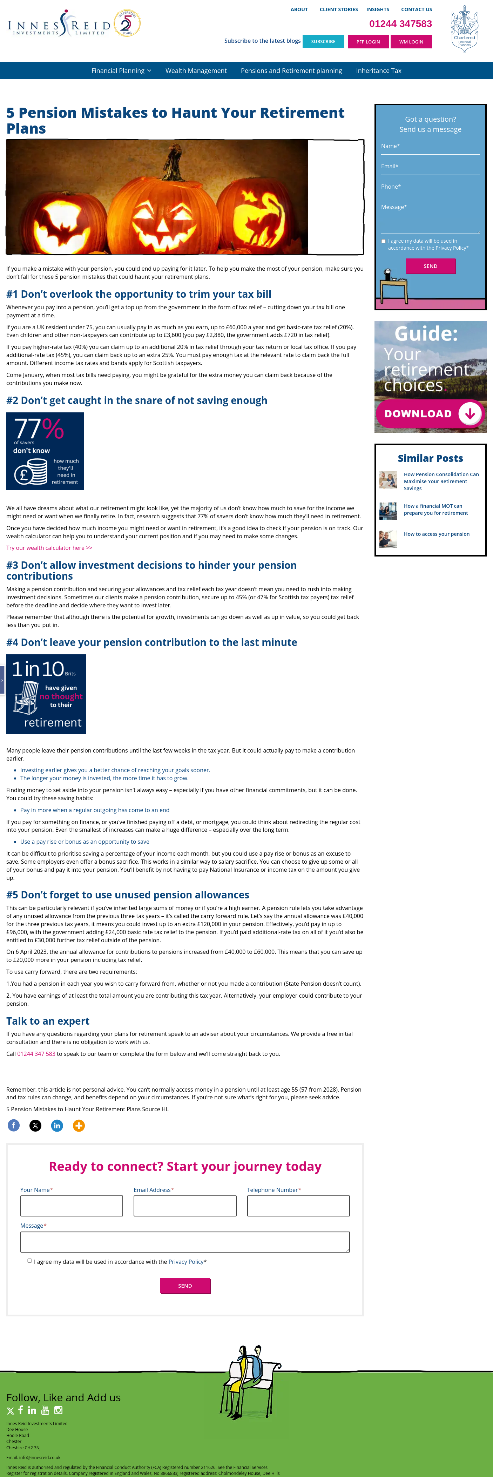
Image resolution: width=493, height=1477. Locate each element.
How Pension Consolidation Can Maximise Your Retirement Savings (441, 481)
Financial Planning (118, 70)
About (299, 9)
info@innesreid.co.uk (40, 1458)
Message (33, 1225)
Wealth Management (196, 70)
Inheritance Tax (378, 70)
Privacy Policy (186, 1262)
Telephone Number (274, 1190)
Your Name (36, 1190)
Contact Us (416, 9)
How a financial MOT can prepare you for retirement (436, 509)
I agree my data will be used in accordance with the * (120, 1262)
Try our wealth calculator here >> (50, 548)
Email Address (154, 1190)
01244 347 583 (36, 1054)
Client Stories (339, 9)
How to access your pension (437, 534)
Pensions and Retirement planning (291, 70)
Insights (377, 9)
